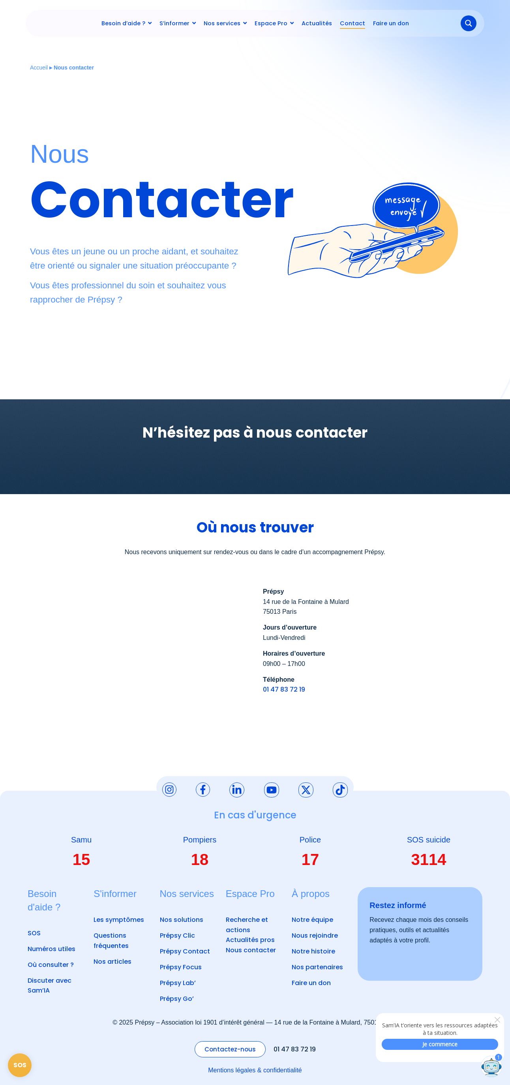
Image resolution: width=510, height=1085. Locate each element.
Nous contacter (251, 950)
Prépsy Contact (185, 951)
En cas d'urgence (255, 815)
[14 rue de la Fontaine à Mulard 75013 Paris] (138, 666)
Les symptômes (119, 919)
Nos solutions (181, 919)
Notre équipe (312, 919)
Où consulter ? (51, 964)
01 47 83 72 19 (284, 689)
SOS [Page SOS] (19, 1065)
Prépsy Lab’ (178, 982)
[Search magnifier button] (468, 23)
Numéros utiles (51, 948)
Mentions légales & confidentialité (255, 1070)
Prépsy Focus (181, 967)
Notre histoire (313, 951)
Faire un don (311, 982)
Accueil (39, 67)
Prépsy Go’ (177, 998)
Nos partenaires (317, 967)
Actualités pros (250, 939)
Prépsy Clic (177, 935)
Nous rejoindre (315, 935)
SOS (34, 933)
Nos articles (112, 961)
